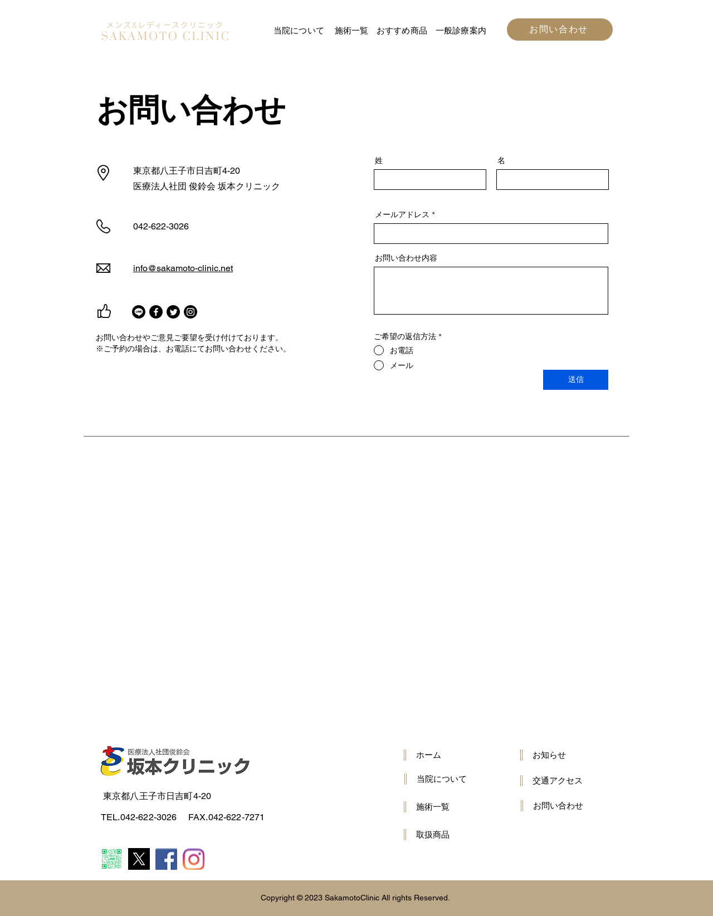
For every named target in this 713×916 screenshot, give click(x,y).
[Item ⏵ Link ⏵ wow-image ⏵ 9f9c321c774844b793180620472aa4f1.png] (193, 859)
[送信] (575, 380)
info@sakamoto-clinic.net (183, 268)
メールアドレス (402, 214)
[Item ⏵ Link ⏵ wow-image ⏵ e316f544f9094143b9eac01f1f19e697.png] (166, 859)
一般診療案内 (461, 30)
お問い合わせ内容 (406, 258)
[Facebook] (156, 312)
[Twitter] (173, 312)
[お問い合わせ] (560, 29)
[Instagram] (190, 312)
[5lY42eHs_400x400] (139, 859)
